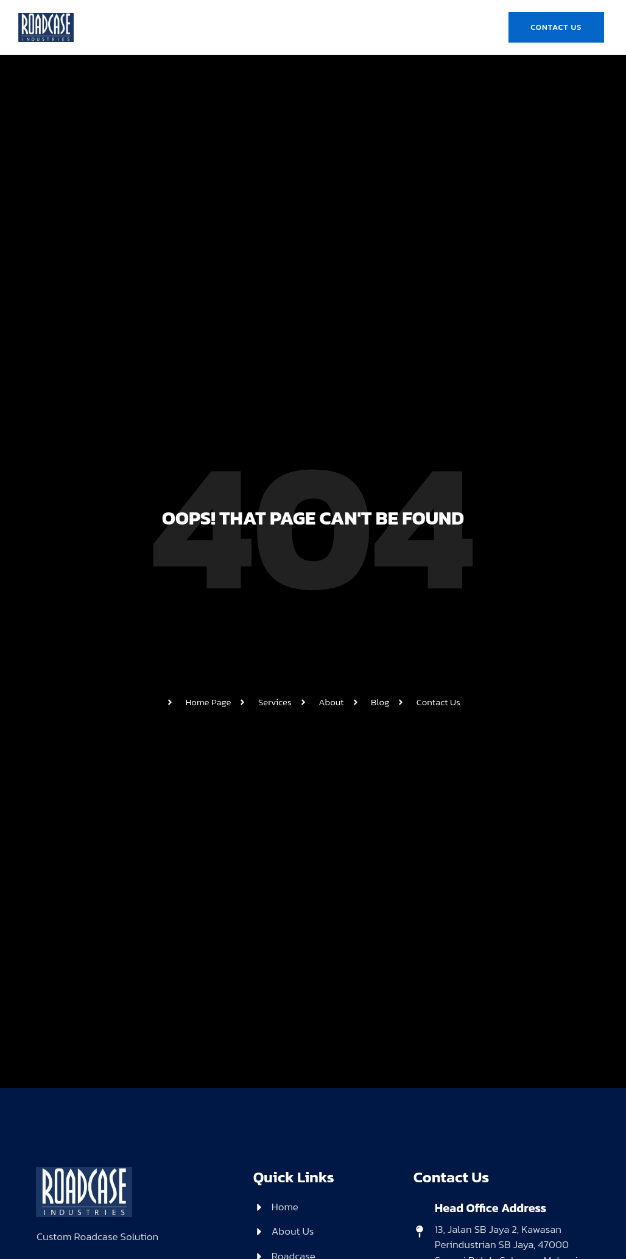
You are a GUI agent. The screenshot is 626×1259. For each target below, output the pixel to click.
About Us (241, 13)
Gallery (281, 40)
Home (186, 13)
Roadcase (306, 13)
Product (369, 13)
